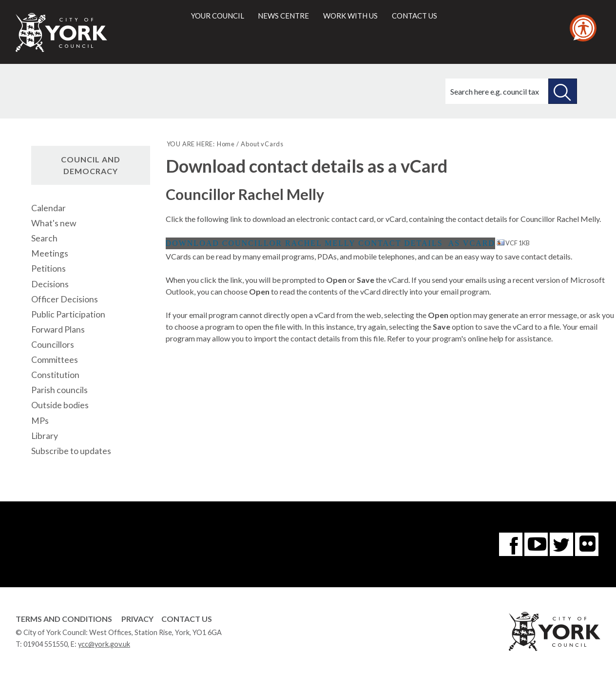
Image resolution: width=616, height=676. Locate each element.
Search (44, 238)
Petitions (48, 268)
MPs (40, 421)
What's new (53, 223)
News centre (283, 15)
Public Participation (68, 314)
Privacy (137, 618)
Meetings (49, 253)
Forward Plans (58, 329)
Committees (54, 360)
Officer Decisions (64, 299)
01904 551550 (45, 644)
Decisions (50, 284)
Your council (217, 15)
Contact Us (186, 618)
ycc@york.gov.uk (104, 644)
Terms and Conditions (64, 618)
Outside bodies (60, 405)
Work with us (350, 15)
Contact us (414, 15)
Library (44, 436)
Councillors (52, 344)
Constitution (55, 375)
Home (226, 144)
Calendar (48, 208)
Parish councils (59, 390)
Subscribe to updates (71, 451)
